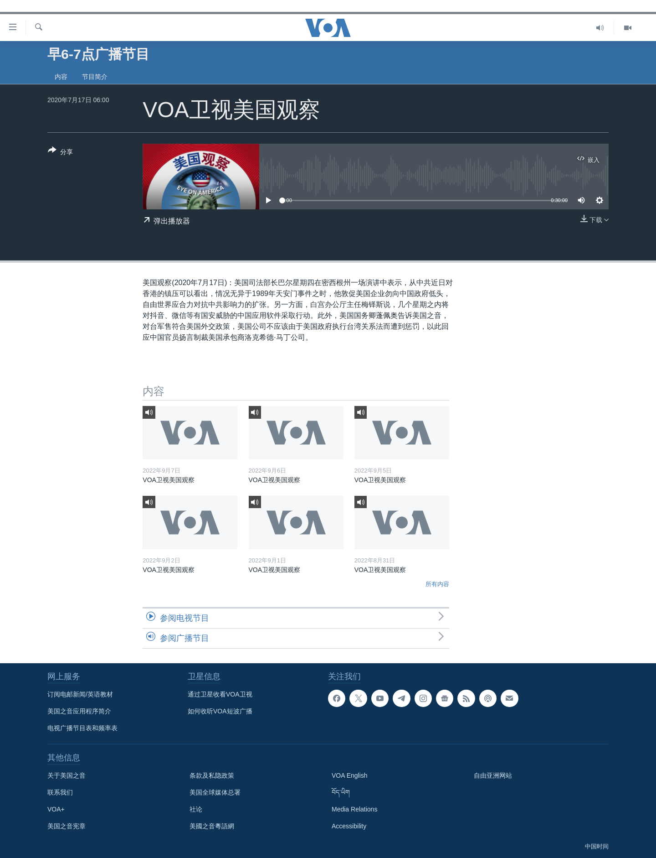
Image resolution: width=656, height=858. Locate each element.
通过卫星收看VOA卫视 (220, 694)
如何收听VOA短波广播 (220, 711)
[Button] (60, 153)
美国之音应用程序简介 (79, 711)
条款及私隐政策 (212, 775)
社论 (196, 809)
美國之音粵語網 (212, 826)
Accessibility (349, 826)
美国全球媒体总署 (215, 792)
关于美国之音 (66, 775)
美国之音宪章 (66, 826)
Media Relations (354, 809)
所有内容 (437, 584)
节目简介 (95, 76)
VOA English (350, 775)
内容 (61, 76)
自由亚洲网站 (493, 775)
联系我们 (60, 792)
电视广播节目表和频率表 (82, 728)
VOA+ (56, 809)
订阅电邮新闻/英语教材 (80, 694)
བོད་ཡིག (341, 792)
